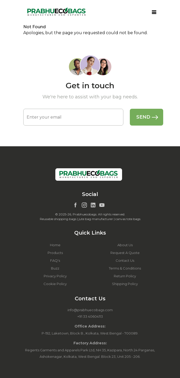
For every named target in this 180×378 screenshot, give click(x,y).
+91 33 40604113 (90, 316)
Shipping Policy (125, 284)
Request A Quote (125, 253)
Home (55, 245)
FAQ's (55, 260)
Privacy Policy (55, 276)
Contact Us (125, 260)
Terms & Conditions (125, 268)
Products (55, 253)
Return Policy (125, 276)
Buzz (55, 268)
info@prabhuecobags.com (90, 310)
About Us (125, 245)
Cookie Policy (55, 284)
